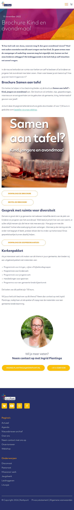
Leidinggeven (8, 481)
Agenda (5, 427)
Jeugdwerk (7, 476)
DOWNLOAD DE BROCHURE (19, 194)
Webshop (6, 449)
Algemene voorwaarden (61, 500)
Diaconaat (7, 464)
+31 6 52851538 (58, 368)
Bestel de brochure (17, 202)
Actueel (5, 423)
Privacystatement (40, 500)
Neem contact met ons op (14, 440)
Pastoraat (6, 468)
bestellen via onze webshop (25, 110)
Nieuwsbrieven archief (12, 432)
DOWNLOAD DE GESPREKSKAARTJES (23, 242)
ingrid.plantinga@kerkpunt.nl (23, 368)
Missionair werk (9, 472)
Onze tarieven (8, 445)
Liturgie (5, 485)
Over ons (6, 436)
